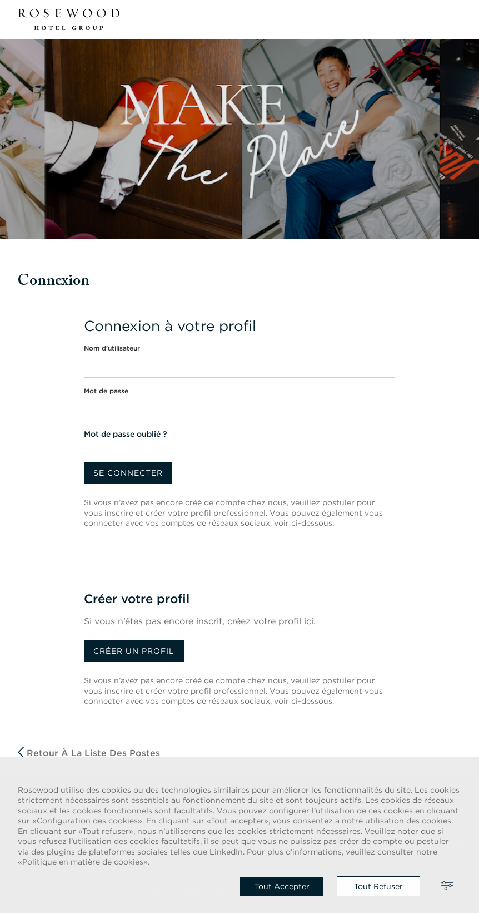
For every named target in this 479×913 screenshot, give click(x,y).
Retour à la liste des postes (89, 752)
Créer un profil (133, 651)
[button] (454, 19)
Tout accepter (282, 886)
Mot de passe (106, 391)
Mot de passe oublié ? (125, 434)
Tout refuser (378, 886)
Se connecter (128, 473)
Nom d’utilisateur (112, 348)
